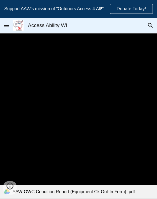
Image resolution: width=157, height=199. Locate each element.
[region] (78, 9)
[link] (78, 116)
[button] (6, 25)
